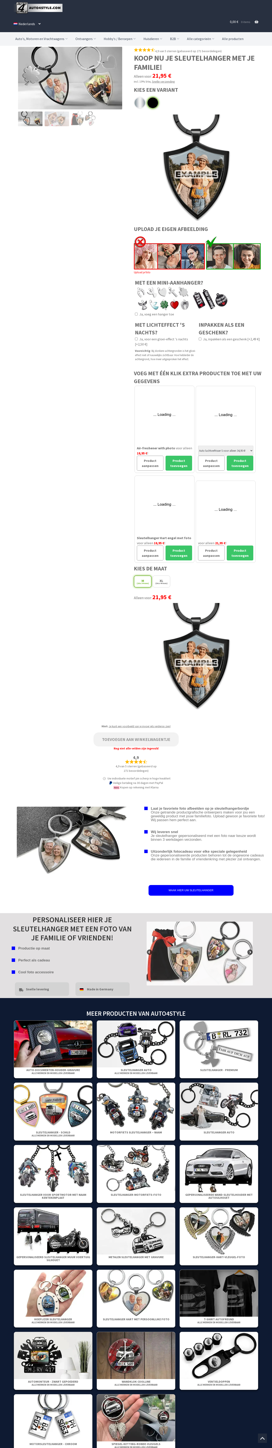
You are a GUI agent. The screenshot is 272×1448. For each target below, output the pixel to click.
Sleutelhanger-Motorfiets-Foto (136, 1195)
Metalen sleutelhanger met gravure (136, 1257)
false (150, 952)
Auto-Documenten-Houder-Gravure (53, 1071)
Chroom (140, 102)
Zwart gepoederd (152, 102)
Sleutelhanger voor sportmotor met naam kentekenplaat (53, 1196)
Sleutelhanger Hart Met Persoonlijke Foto (136, 1319)
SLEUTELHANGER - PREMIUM (219, 1070)
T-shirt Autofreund (218, 1320)
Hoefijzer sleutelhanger (53, 1320)
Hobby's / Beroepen (120, 39)
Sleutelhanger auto (136, 1071)
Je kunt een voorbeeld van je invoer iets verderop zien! (140, 726)
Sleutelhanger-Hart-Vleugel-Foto (219, 1257)
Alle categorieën (201, 39)
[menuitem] (27, 24)
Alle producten (233, 39)
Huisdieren (153, 39)
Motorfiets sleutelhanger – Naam (136, 1132)
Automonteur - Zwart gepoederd (53, 1383)
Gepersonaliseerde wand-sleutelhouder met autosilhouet (219, 1196)
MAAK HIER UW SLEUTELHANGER (191, 890)
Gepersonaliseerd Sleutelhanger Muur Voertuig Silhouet (53, 1258)
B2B (175, 39)
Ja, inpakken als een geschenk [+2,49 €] (229, 339)
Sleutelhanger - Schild (53, 1133)
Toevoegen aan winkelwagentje (136, 739)
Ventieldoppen (218, 1383)
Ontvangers (86, 39)
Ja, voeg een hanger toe (154, 314)
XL (161, 582)
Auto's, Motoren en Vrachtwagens (42, 39)
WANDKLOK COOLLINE (136, 1383)
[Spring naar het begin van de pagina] (262, 1438)
